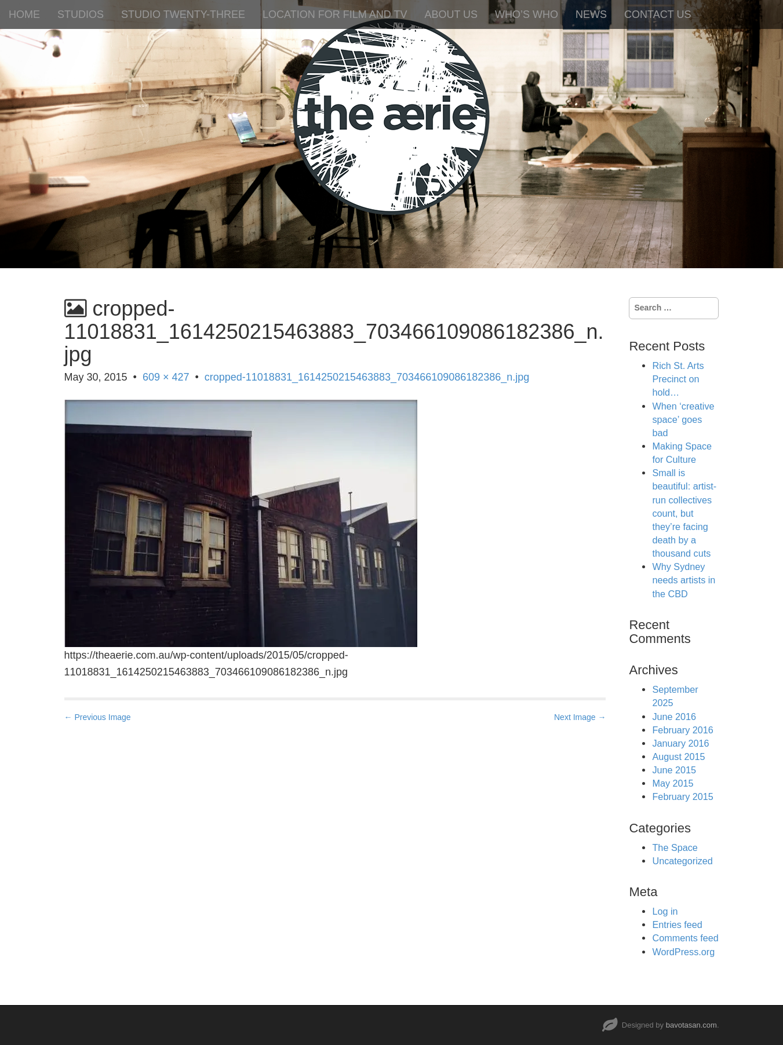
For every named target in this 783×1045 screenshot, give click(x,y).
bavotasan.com (691, 1025)
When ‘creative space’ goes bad (683, 419)
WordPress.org (683, 952)
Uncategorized (682, 861)
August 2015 (678, 756)
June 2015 (674, 770)
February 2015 (682, 796)
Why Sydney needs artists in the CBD (683, 579)
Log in (665, 911)
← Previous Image (97, 717)
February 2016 (682, 730)
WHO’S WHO (526, 14)
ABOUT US (451, 14)
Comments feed (685, 938)
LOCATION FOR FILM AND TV (335, 14)
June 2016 (674, 716)
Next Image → (580, 717)
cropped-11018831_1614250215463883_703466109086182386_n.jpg (367, 377)
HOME (24, 14)
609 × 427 (166, 377)
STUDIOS (80, 14)
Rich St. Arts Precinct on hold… (678, 378)
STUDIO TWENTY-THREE (183, 14)
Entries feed (677, 924)
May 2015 (672, 783)
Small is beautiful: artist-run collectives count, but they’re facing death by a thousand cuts (684, 512)
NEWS (591, 14)
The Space (674, 847)
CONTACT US (657, 14)
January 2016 (680, 743)
